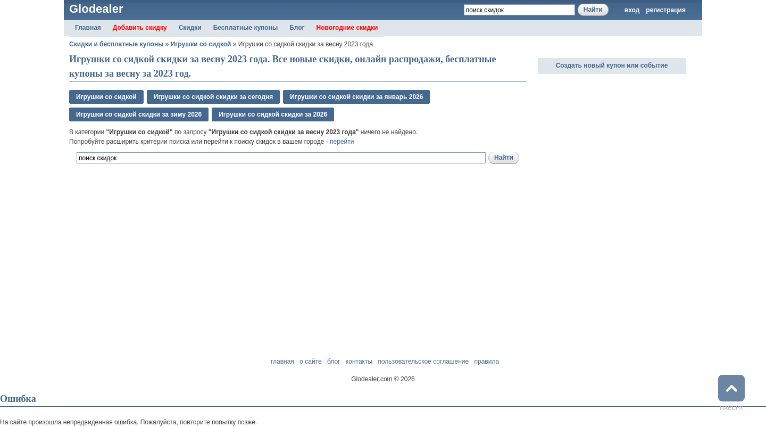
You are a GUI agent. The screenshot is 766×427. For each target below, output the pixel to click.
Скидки (190, 27)
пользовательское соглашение (423, 361)
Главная (88, 27)
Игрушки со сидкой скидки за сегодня (213, 97)
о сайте (310, 361)
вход (632, 10)
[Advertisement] (193, 223)
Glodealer (96, 8)
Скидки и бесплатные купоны (116, 44)
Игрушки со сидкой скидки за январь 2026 (356, 97)
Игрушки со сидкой (201, 44)
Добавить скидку (140, 27)
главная (282, 361)
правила (486, 361)
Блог (296, 27)
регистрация (666, 10)
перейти (342, 141)
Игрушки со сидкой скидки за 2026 (273, 114)
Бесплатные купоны (245, 27)
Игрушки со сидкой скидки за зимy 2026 (139, 114)
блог (333, 361)
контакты (359, 361)
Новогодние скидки (347, 27)
